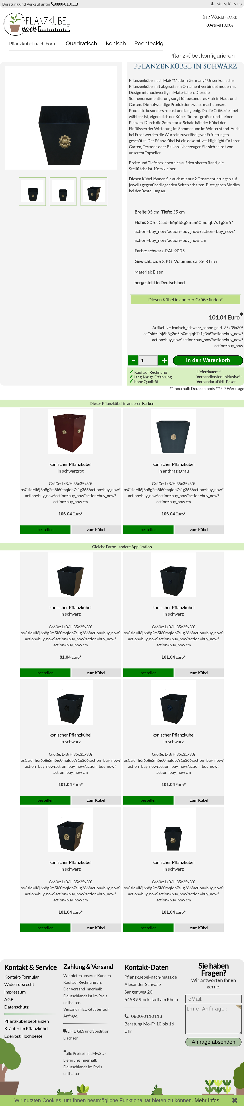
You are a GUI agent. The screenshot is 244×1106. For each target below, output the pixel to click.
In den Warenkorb (208, 360)
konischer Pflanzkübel (70, 464)
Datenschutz (16, 1006)
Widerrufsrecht (19, 984)
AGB (9, 999)
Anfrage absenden (213, 1042)
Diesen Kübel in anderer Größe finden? (185, 299)
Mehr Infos (206, 1100)
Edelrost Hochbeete (23, 1036)
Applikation (141, 546)
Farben (148, 403)
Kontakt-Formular (21, 976)
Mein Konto (226, 4)
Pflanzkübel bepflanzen (26, 1021)
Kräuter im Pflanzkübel (26, 1028)
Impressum (15, 991)
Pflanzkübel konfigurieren (202, 55)
